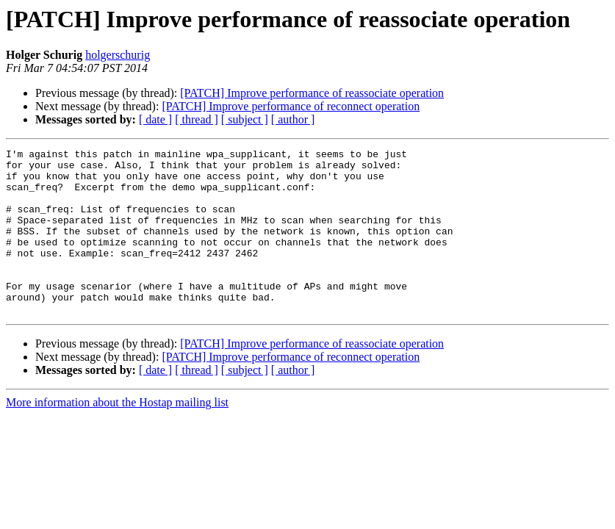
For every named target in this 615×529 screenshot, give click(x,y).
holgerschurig (117, 54)
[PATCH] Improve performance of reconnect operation (291, 106)
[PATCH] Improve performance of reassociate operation (312, 93)
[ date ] (155, 119)
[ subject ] (244, 119)
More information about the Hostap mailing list (117, 435)
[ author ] (293, 119)
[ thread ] (196, 119)
